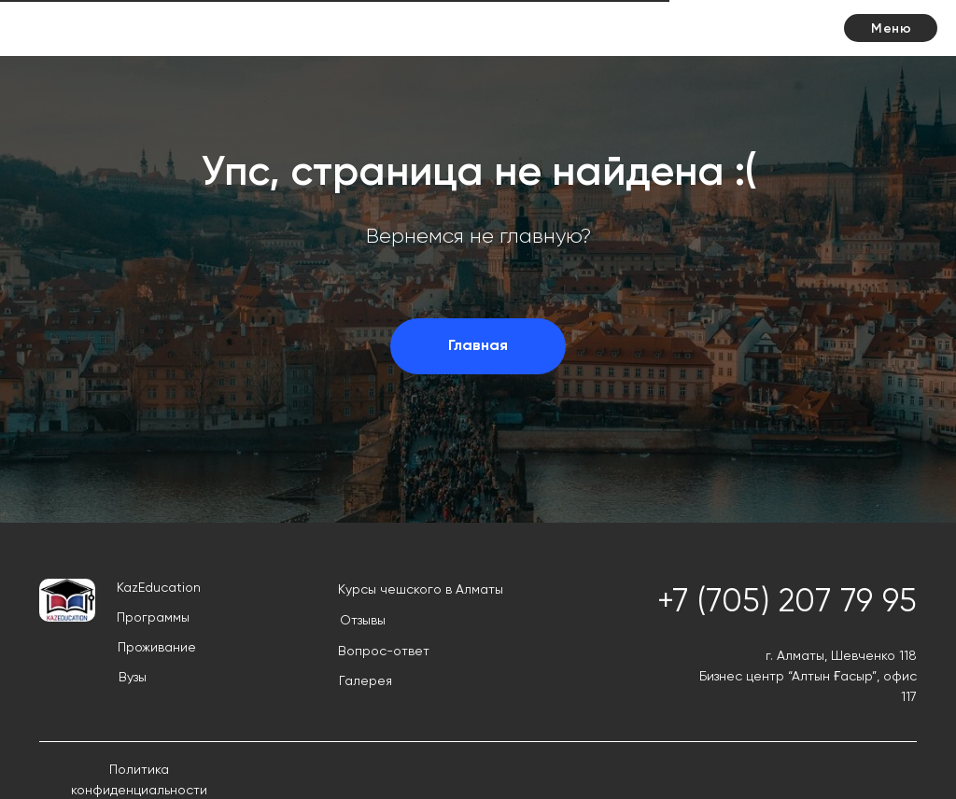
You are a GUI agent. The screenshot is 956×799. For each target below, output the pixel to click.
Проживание (157, 647)
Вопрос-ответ (383, 651)
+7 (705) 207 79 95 (787, 603)
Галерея (365, 681)
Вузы (133, 677)
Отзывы (363, 620)
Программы (153, 617)
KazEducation (159, 588)
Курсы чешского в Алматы (420, 589)
